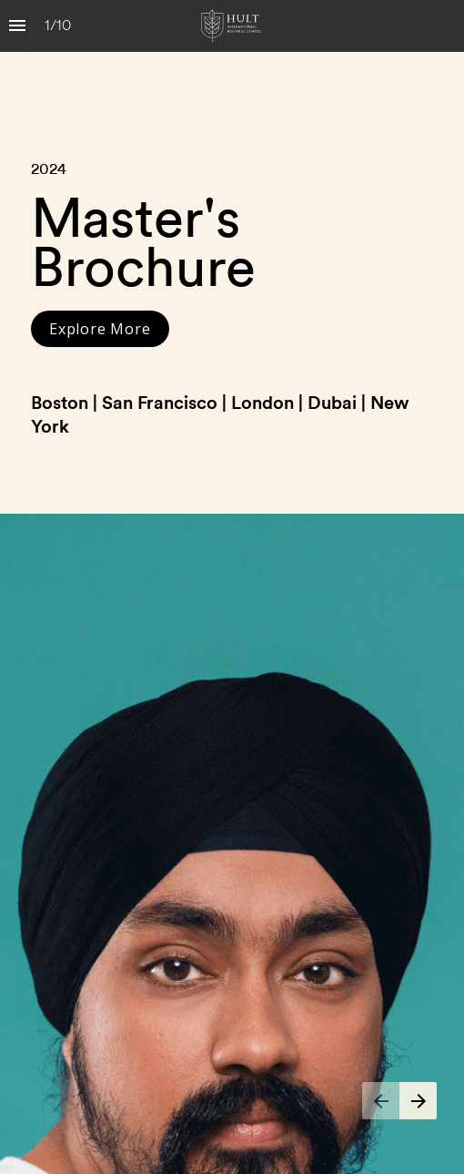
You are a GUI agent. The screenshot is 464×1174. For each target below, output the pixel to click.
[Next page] (418, 1100)
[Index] (17, 26)
